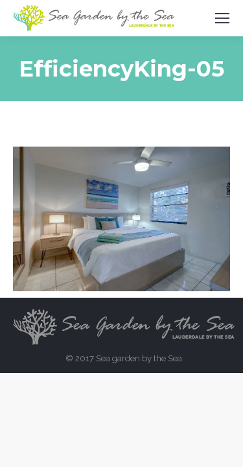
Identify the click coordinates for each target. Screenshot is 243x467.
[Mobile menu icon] (222, 18)
